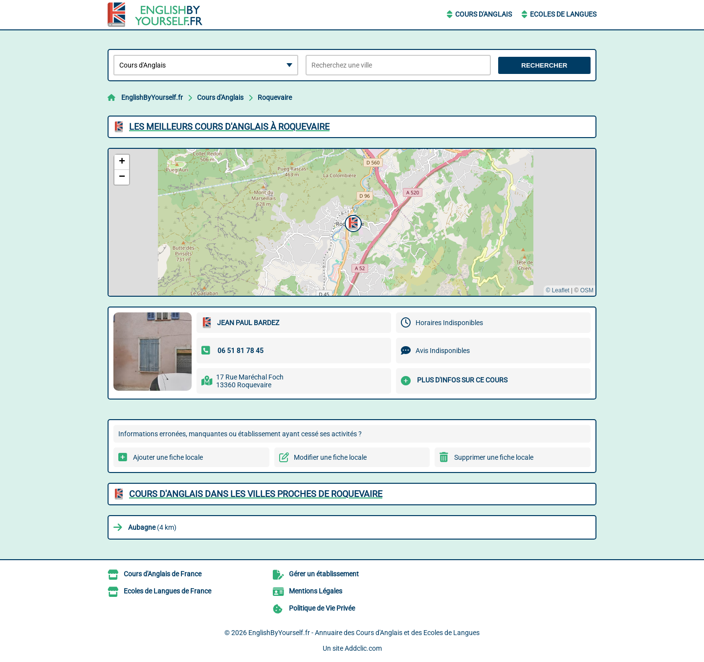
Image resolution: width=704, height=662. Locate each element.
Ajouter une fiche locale (168, 457)
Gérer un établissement (324, 574)
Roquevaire (275, 97)
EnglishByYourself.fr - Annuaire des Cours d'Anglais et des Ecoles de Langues (364, 633)
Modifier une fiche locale (330, 457)
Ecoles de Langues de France (167, 591)
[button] (352, 222)
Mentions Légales (315, 591)
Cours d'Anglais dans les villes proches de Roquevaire (255, 494)
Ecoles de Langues (563, 14)
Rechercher (544, 65)
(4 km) (152, 527)
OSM (587, 290)
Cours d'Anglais (483, 14)
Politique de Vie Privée (322, 608)
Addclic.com (363, 648)
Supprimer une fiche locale (493, 457)
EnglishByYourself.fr (152, 97)
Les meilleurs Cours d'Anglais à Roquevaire (229, 126)
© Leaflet (557, 290)
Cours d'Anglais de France (162, 574)
